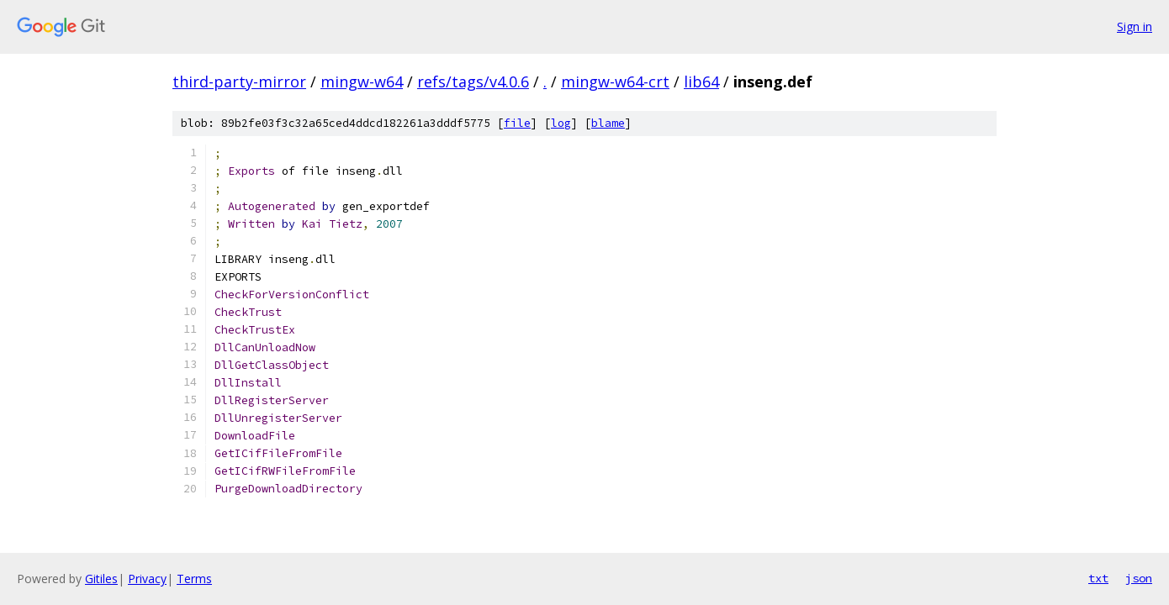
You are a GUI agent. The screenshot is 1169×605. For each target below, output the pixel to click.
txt (1098, 578)
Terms (194, 579)
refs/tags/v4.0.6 (473, 81)
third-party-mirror (239, 81)
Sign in (1134, 26)
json (1138, 578)
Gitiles (101, 579)
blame (608, 123)
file (517, 123)
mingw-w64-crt (615, 81)
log (561, 123)
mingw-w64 (361, 81)
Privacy (147, 579)
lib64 (701, 81)
